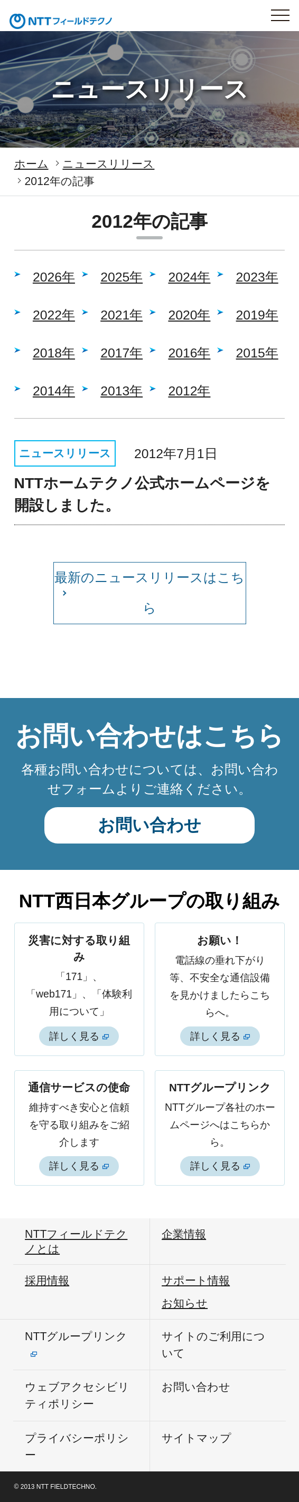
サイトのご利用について (213, 1344)
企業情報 (184, 1234)
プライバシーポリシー (77, 1446)
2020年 (189, 315)
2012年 (189, 391)
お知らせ (185, 1303)
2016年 (189, 353)
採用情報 (47, 1280)
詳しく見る (74, 1036)
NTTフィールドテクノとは (76, 1241)
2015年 (257, 353)
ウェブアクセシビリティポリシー (77, 1395)
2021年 (121, 315)
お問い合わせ (149, 825)
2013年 (121, 391)
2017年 (121, 353)
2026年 (54, 277)
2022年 (54, 315)
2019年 (257, 315)
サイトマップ (196, 1438)
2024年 (189, 277)
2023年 (257, 277)
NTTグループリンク (76, 1336)
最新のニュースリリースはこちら (149, 592)
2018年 (54, 353)
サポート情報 (196, 1280)
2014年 (54, 391)
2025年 (121, 277)
